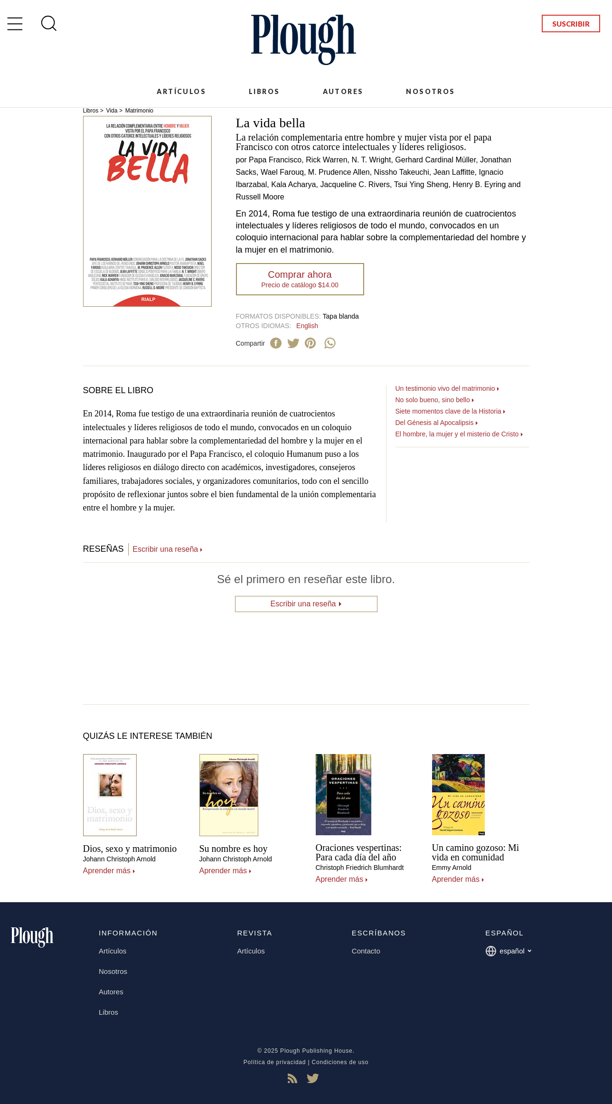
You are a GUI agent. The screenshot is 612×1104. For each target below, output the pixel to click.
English (307, 326)
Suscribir (571, 23)
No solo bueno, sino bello (432, 399)
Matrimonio (139, 110)
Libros (264, 91)
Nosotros (430, 91)
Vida (112, 110)
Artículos (181, 91)
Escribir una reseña (165, 549)
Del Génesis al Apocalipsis (434, 422)
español (508, 951)
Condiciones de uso (340, 1062)
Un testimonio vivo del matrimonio (445, 388)
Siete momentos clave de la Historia (448, 411)
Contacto (366, 951)
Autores (343, 91)
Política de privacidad (275, 1062)
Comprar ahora (300, 279)
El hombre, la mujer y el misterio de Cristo (457, 434)
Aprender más (107, 871)
